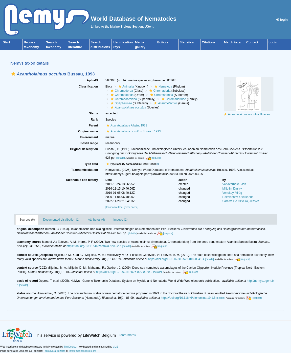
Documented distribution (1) (61, 219)
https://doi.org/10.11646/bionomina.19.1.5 (188, 298)
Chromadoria (159, 90)
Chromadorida (122, 95)
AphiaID (92, 80)
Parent (93, 125)
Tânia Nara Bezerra (54, 351)
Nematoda (162, 86)
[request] (156, 158)
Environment (89, 137)
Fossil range (89, 143)
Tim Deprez (70, 346)
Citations (209, 42)
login (282, 19)
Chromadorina (161, 95)
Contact (252, 42)
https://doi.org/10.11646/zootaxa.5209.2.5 (94, 246)
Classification (88, 86)
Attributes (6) (96, 219)
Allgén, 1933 (126, 125)
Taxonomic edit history (82, 180)
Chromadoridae (173, 99)
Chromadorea (121, 90)
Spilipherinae (121, 103)
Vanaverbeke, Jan (234, 184)
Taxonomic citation (84, 170)
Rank (94, 119)
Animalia (125, 86)
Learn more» (127, 335)
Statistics (186, 42)
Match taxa (232, 42)
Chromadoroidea (123, 99)
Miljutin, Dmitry (232, 188)
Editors (162, 42)
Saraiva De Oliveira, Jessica (240, 201)
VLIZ (115, 346)
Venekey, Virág (232, 192)
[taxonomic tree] (114, 207)
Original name (88, 131)
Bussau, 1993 (133, 131)
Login (273, 42)
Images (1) (120, 219)
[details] (120, 158)
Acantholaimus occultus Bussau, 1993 (253, 114)
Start (6, 42)
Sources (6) (27, 219)
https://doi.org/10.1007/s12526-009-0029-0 (124, 272)
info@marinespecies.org (82, 351)
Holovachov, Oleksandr (237, 197)
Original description (84, 149)
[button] (13, 74)
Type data (91, 164)
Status (93, 113)
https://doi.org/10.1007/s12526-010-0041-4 (176, 259)
